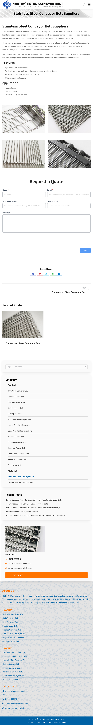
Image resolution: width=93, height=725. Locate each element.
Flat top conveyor (15, 414)
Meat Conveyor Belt (16, 436)
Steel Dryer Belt (14, 465)
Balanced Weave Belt (16, 448)
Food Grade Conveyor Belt (18, 454)
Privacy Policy (41, 722)
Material (12, 470)
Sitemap (30, 722)
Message (6, 212)
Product (12, 385)
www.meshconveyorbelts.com (20, 568)
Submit (85, 250)
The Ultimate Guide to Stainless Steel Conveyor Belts (26, 504)
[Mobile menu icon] (89, 4)
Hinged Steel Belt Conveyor (19, 425)
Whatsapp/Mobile (10, 201)
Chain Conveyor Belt (16, 396)
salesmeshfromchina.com (19, 563)
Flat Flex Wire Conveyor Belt (19, 419)
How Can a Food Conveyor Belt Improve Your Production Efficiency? (32, 508)
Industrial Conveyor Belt (17, 459)
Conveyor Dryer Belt (10, 641)
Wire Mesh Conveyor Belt (18, 391)
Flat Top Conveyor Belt (11, 629)
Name (5, 190)
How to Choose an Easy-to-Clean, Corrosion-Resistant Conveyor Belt (33, 500)
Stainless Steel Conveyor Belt (21, 477)
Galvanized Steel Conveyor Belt (23, 343)
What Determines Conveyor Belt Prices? (21, 511)
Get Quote (18, 575)
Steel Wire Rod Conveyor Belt (20, 431)
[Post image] (22, 324)
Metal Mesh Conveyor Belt (54, 719)
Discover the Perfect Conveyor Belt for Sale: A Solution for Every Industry (35, 515)
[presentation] (20, 239)
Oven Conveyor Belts (16, 402)
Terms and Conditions (57, 722)
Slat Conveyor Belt (15, 408)
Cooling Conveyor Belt (17, 442)
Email (50, 190)
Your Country (52, 201)
